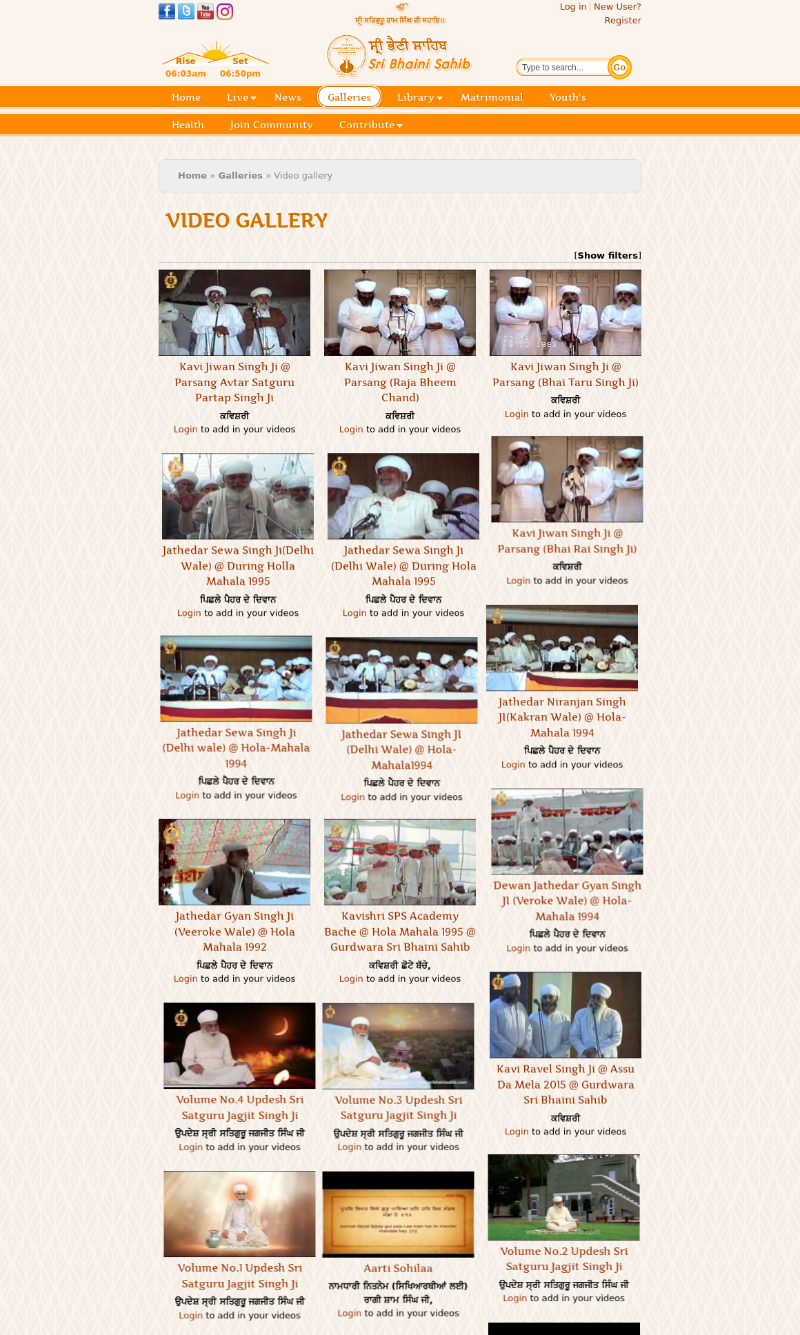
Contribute (371, 126)
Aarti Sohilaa (347, 1211)
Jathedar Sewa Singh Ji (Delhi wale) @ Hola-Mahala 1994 (287, 691)
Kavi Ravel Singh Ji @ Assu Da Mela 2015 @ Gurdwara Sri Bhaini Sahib (565, 1033)
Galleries (353, 98)
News (287, 97)
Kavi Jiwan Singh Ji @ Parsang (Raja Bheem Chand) (400, 382)
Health (188, 125)
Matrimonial (492, 97)
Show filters (608, 255)
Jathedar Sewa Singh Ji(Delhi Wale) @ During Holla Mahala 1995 (339, 561)
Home (186, 97)
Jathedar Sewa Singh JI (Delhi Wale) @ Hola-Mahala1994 (452, 745)
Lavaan (453, 1325)
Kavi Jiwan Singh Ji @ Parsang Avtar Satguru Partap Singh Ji (234, 382)
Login (186, 429)
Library (420, 98)
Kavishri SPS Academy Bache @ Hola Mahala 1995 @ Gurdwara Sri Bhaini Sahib (400, 875)
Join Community (271, 125)
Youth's (568, 97)
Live (242, 98)
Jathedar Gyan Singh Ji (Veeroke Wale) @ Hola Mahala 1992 (234, 875)
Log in (573, 6)
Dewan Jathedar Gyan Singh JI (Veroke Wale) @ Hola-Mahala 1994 (618, 849)
